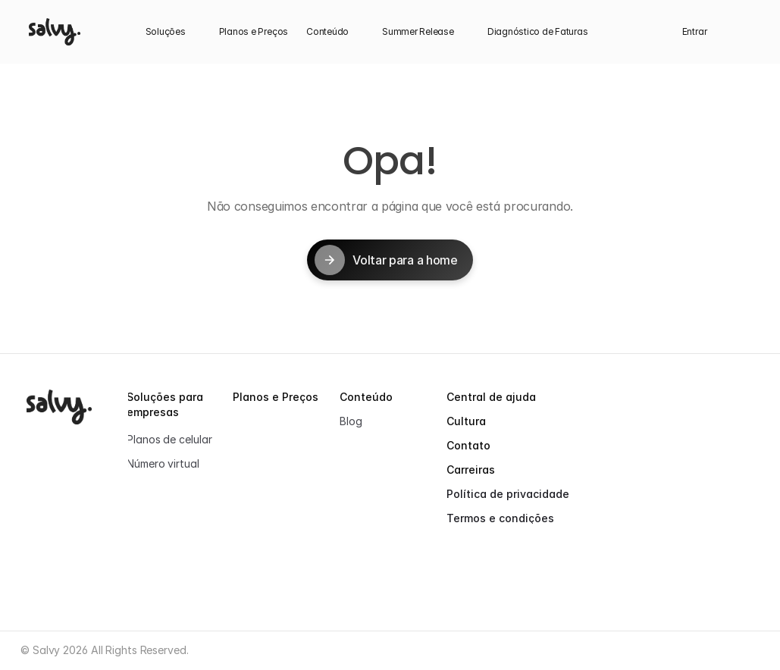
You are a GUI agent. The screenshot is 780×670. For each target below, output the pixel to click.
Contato (468, 445)
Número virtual (163, 463)
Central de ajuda (491, 396)
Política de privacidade (507, 493)
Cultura (466, 421)
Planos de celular (169, 439)
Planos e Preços (275, 396)
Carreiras (470, 469)
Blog (351, 421)
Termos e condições (500, 518)
